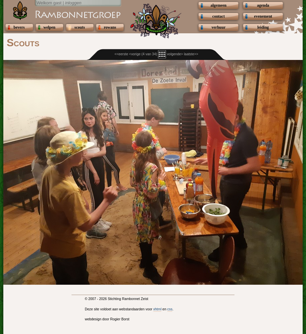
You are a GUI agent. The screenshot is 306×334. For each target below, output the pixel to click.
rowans (110, 27)
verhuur (219, 27)
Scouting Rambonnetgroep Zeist (61, 14)
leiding (263, 27)
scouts (80, 27)
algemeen (219, 5)
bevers (19, 27)
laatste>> (191, 54)
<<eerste (121, 54)
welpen (50, 27)
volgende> (175, 54)
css (170, 309)
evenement (263, 16)
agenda (263, 5)
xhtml (157, 309)
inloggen (73, 2)
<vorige (134, 54)
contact (218, 16)
